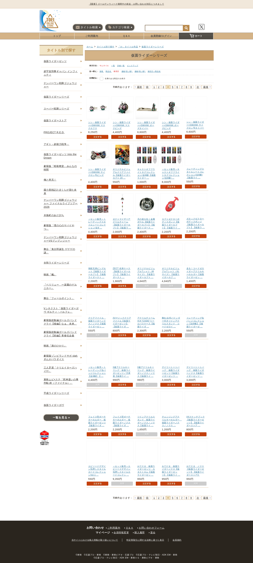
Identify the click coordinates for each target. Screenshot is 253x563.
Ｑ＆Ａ (126, 36)
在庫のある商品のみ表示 (115, 78)
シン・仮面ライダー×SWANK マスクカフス (97, 125)
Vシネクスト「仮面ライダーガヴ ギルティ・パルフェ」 (61, 310)
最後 (205, 87)
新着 (102, 71)
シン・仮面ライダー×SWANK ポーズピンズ (171, 125)
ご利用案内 (91, 36)
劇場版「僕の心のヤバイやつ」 (59, 227)
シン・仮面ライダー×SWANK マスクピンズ (122, 125)
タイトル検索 (87, 27)
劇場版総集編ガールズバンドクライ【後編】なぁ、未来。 (60, 322)
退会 (152, 532)
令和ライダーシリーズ (56, 262)
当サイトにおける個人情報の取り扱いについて (95, 540)
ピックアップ (132, 66)
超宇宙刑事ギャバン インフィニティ (61, 73)
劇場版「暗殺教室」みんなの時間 (60, 168)
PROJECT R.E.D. (54, 132)
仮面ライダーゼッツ (55, 61)
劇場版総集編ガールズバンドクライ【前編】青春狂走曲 (60, 334)
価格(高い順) (140, 71)
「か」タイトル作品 (128, 46)
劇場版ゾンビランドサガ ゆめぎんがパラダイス (61, 357)
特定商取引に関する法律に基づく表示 (145, 540)
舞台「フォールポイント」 (59, 298)
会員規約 (177, 540)
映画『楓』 (50, 274)
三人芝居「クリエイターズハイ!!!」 (60, 369)
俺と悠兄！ (50, 179)
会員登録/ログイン (161, 36)
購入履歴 (139, 532)
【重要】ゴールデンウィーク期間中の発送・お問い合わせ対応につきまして (126, 4)
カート (196, 36)
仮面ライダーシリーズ (153, 46)
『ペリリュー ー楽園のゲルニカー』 (60, 286)
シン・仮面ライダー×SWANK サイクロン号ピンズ (97, 172)
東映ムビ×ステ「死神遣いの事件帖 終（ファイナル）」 (61, 381)
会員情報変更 (121, 532)
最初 (139, 87)
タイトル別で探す (106, 46)
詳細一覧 (121, 66)
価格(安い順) (127, 71)
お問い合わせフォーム (151, 527)
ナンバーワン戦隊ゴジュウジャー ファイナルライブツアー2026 (61, 203)
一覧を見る (60, 417)
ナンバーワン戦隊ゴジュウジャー (60, 85)
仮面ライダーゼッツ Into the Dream (60, 156)
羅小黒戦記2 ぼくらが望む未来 (60, 191)
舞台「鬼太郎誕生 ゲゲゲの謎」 (59, 251)
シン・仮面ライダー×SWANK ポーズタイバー (146, 125)
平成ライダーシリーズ (56, 393)
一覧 (113, 66)
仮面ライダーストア (55, 120)
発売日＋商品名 (154, 71)
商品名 (109, 71)
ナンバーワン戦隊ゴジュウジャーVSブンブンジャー (60, 239)
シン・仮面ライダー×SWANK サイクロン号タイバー (195, 125)
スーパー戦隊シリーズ (56, 108)
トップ (57, 36)
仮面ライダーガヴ (54, 405)
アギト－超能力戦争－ (56, 144)
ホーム (90, 46)
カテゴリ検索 (119, 27)
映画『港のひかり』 (55, 345)
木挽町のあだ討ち (54, 215)
